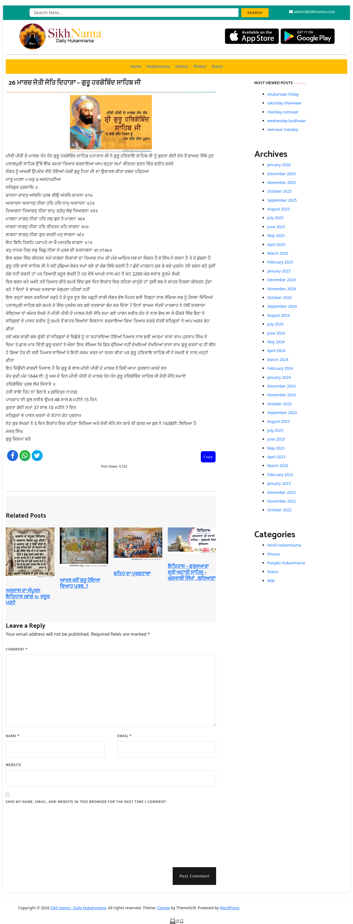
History (181, 66)
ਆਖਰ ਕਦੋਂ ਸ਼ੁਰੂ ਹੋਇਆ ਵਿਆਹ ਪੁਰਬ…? (80, 583)
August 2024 (278, 315)
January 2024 (278, 377)
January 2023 (278, 483)
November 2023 (281, 394)
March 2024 (277, 359)
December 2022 (281, 492)
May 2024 (275, 341)
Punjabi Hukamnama (286, 562)
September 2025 (282, 200)
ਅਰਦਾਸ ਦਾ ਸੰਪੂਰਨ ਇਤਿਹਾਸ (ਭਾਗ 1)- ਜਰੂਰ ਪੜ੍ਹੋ (28, 597)
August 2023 (278, 421)
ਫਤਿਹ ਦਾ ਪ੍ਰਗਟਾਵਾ (132, 574)
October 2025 (279, 191)
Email (124, 736)
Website (13, 764)
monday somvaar (282, 112)
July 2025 (275, 217)
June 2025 (276, 226)
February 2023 (280, 474)
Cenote (163, 907)
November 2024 (281, 288)
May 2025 (275, 235)
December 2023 (281, 386)
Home (135, 66)
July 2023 (275, 430)
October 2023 (279, 403)
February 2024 (280, 368)
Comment (17, 649)
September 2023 (282, 412)
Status (217, 66)
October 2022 (279, 509)
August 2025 (278, 209)
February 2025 (280, 262)
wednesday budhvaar (286, 120)
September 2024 (282, 306)
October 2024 (279, 297)
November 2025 (281, 182)
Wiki (271, 580)
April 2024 (276, 350)
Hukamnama (158, 66)
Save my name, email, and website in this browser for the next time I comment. (86, 801)
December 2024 (281, 279)
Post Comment (194, 876)
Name (13, 736)
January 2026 (278, 164)
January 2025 (278, 271)
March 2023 (277, 465)
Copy (208, 456)
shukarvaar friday (283, 94)
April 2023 (276, 456)
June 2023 (276, 439)
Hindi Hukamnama (284, 545)
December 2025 (281, 173)
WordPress (229, 907)
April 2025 (276, 244)
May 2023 (275, 448)
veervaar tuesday (282, 129)
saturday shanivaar (284, 102)
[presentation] (28, 833)
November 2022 (281, 501)
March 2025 (277, 253)
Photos (200, 66)
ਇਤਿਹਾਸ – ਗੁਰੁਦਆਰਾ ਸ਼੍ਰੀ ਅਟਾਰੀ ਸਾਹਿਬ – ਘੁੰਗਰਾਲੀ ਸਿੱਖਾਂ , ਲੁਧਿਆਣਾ (192, 572)
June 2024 (276, 333)
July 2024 (275, 324)
